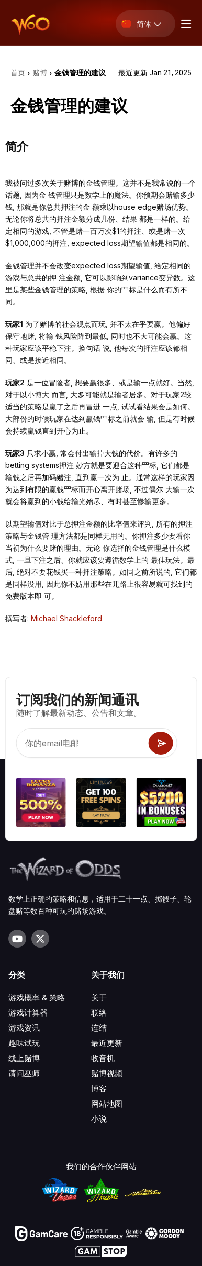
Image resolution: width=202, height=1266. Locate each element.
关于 (99, 997)
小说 (99, 1119)
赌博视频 (106, 1073)
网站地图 (106, 1104)
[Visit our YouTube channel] (17, 939)
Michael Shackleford (66, 618)
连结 (99, 1028)
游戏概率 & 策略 (36, 997)
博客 (99, 1088)
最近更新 (106, 1043)
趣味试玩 (24, 1043)
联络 (99, 1013)
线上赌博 (24, 1058)
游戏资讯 (24, 1028)
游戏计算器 (28, 1013)
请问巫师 (24, 1073)
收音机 (103, 1058)
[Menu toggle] (184, 23)
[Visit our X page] (40, 939)
